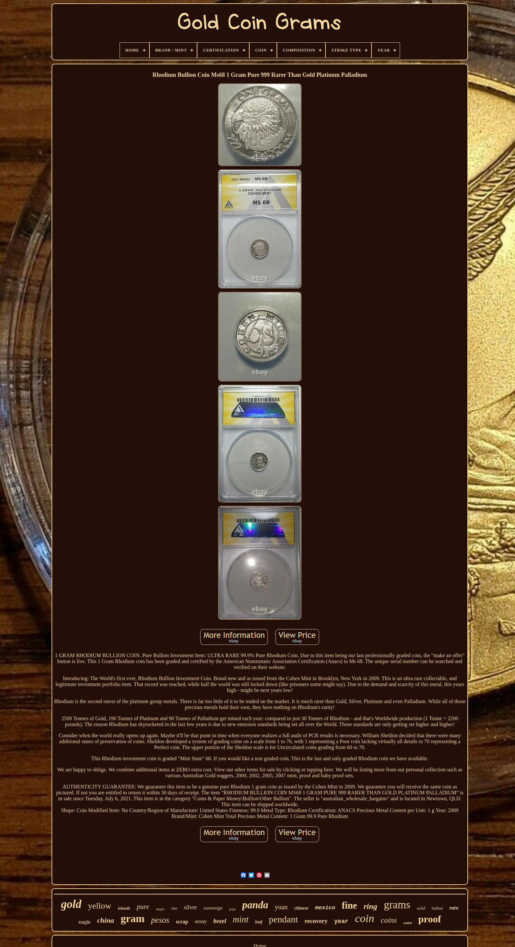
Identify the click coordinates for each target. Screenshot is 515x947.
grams (397, 905)
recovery (315, 920)
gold (71, 904)
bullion (437, 908)
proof (429, 919)
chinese (301, 908)
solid (421, 908)
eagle (84, 922)
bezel (219, 920)
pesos (160, 919)
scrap (182, 921)
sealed (407, 923)
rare (454, 908)
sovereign (213, 908)
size (174, 908)
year (341, 921)
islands (124, 908)
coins (389, 920)
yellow (99, 906)
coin (364, 918)
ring (370, 906)
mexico (325, 908)
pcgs (232, 909)
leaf (258, 921)
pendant (283, 919)
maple (160, 909)
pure (143, 907)
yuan (281, 907)
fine (349, 905)
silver (190, 907)
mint (241, 919)
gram (133, 918)
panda (255, 905)
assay (201, 921)
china (105, 920)
